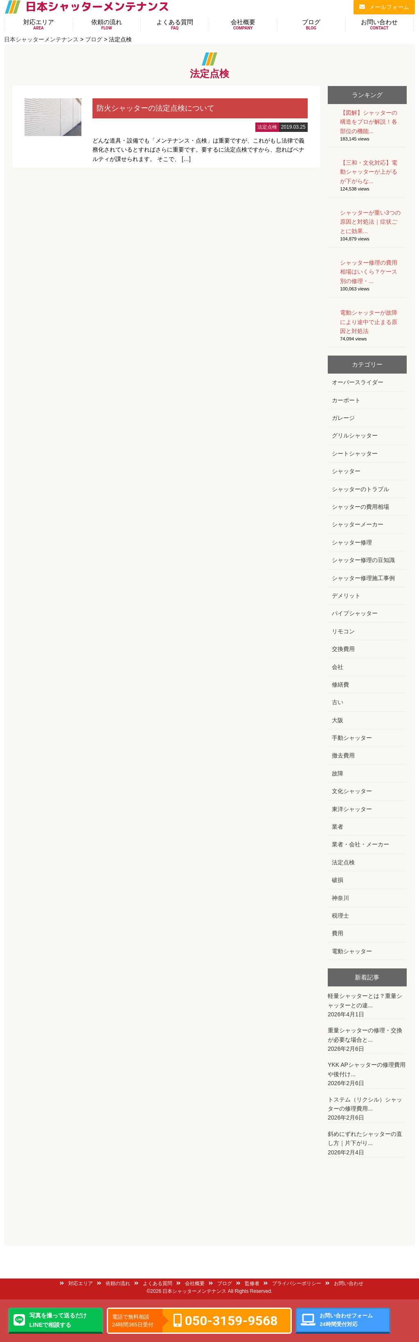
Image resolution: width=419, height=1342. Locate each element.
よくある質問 (175, 24)
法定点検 (343, 862)
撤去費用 (343, 755)
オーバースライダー (357, 382)
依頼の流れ (107, 24)
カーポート (346, 400)
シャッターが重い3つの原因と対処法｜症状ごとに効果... (370, 221)
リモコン (343, 631)
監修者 (247, 1283)
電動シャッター (352, 951)
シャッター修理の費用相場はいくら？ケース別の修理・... (368, 271)
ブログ (311, 24)
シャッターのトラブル (360, 489)
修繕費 (340, 684)
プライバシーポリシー (292, 1283)
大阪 (337, 720)
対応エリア (38, 24)
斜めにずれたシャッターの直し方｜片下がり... (367, 1144)
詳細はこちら (166, 127)
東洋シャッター (352, 809)
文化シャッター (352, 791)
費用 (337, 933)
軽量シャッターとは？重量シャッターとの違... (367, 1006)
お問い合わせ (379, 24)
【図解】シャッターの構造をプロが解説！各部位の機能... (368, 121)
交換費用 (343, 649)
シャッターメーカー (357, 524)
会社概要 (243, 24)
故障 (337, 773)
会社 (337, 667)
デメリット (346, 595)
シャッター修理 (352, 542)
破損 (337, 880)
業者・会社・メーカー (360, 844)
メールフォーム (384, 7)
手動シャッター (352, 737)
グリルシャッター (355, 435)
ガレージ (343, 418)
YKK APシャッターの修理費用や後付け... (367, 1074)
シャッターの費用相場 (360, 506)
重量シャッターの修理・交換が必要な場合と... (367, 1040)
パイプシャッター (355, 613)
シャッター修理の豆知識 (363, 560)
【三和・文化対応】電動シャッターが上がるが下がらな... (368, 171)
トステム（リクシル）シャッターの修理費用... (367, 1109)
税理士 (340, 915)
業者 (337, 826)
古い (337, 702)
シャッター (346, 471)
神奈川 (340, 898)
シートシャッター (355, 453)
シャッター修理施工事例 (363, 578)
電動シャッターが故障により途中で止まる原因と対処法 (368, 321)
